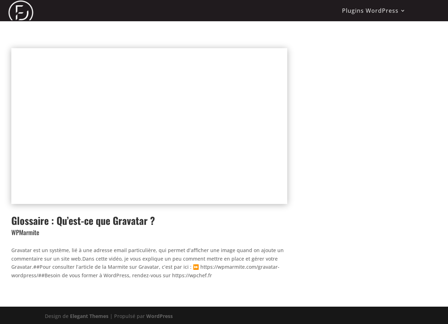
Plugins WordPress (370, 11)
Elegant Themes (89, 316)
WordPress (159, 316)
